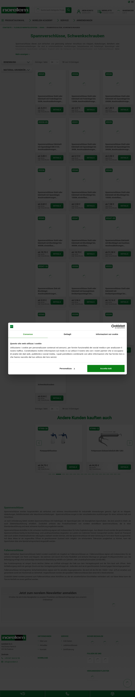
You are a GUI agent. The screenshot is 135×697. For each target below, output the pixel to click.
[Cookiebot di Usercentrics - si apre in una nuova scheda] (113, 326)
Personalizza (67, 368)
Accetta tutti (106, 368)
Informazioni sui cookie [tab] (107, 334)
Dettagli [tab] (67, 334)
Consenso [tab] (28, 334)
